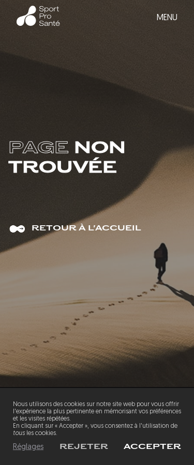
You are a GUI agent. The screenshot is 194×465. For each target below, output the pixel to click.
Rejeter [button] (83, 447)
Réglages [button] (28, 447)
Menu (167, 18)
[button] (152, 447)
